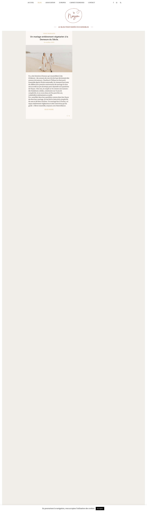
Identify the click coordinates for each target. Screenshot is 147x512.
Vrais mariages (49, 33)
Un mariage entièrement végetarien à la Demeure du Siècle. (49, 38)
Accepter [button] (100, 508)
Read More (49, 109)
